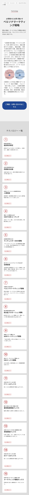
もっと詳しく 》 (8, 155)
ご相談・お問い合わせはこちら (14, 105)
